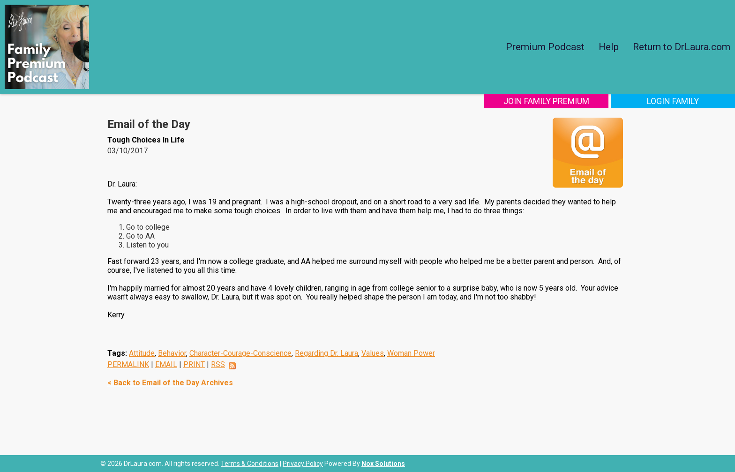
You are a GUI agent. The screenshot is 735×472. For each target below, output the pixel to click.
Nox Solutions (383, 463)
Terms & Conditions (249, 463)
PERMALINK (128, 364)
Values (372, 353)
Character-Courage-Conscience (240, 353)
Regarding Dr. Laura (326, 353)
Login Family (673, 101)
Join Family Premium (546, 101)
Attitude (142, 353)
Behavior (172, 353)
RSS (218, 364)
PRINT (194, 364)
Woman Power (411, 353)
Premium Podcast (545, 46)
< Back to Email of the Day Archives (170, 382)
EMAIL (166, 364)
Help (609, 46)
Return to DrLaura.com (681, 46)
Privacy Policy (303, 463)
